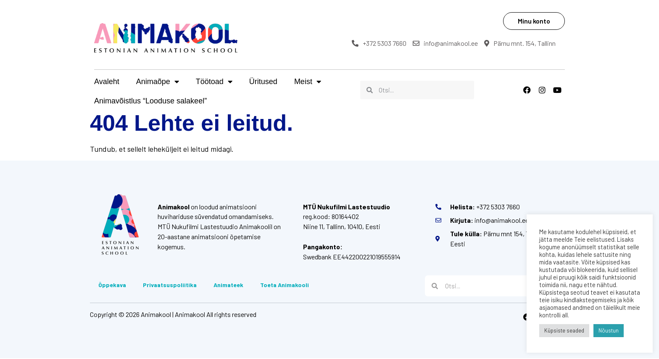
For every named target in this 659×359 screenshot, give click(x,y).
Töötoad (214, 82)
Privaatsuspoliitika (170, 285)
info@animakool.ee (446, 43)
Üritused (263, 81)
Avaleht (106, 81)
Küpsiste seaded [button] (564, 330)
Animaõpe (157, 82)
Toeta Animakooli (284, 285)
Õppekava (112, 285)
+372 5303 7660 (380, 43)
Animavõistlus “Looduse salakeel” (150, 101)
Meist (307, 82)
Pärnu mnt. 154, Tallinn (521, 43)
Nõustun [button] (608, 330)
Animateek (228, 285)
